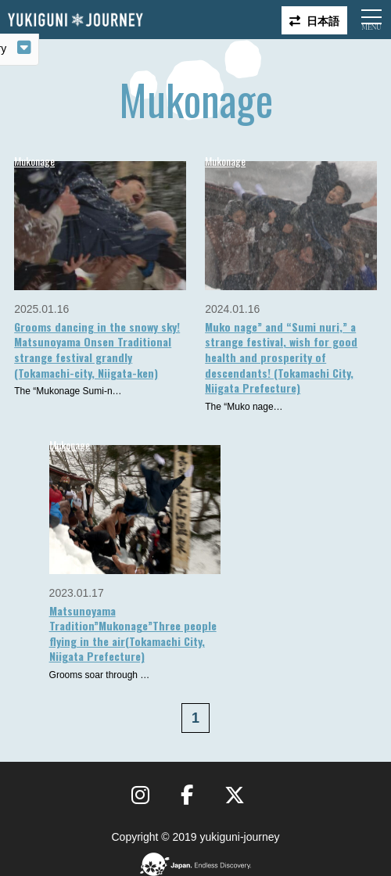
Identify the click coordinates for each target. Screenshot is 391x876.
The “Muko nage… (243, 406)
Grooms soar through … (99, 675)
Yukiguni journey (75, 20)
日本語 (323, 20)
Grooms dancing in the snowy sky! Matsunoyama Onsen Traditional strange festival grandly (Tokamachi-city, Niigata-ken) (97, 349)
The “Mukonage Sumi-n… (67, 391)
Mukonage (34, 161)
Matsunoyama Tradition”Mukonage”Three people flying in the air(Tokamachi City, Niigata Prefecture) (133, 633)
